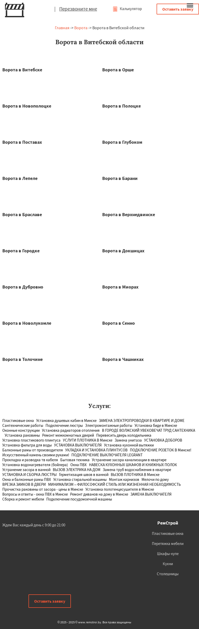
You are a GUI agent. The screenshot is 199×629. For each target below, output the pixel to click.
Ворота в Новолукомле (26, 323)
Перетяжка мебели (167, 543)
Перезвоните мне (78, 9)
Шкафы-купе (168, 553)
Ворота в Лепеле (20, 178)
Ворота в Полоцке (121, 106)
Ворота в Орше (118, 70)
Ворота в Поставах (22, 142)
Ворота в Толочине (22, 359)
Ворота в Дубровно (22, 287)
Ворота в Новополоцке (26, 106)
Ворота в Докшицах (123, 251)
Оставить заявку (177, 9)
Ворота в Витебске (22, 70)
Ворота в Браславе (22, 214)
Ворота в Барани (120, 178)
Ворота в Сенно (118, 323)
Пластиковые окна (167, 533)
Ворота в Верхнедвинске (128, 214)
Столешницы (168, 573)
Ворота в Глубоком (122, 142)
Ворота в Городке (21, 251)
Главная (62, 27)
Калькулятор (127, 8)
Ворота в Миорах (120, 287)
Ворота (80, 27)
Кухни (168, 563)
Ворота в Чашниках (123, 359)
